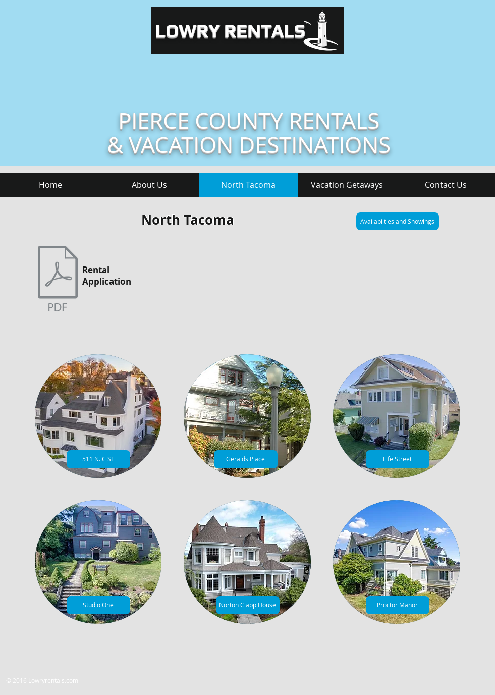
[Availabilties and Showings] (397, 221)
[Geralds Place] (246, 459)
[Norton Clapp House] (248, 605)
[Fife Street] (397, 459)
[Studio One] (98, 605)
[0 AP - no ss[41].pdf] (57, 280)
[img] (98, 416)
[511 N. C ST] (98, 459)
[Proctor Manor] (397, 605)
